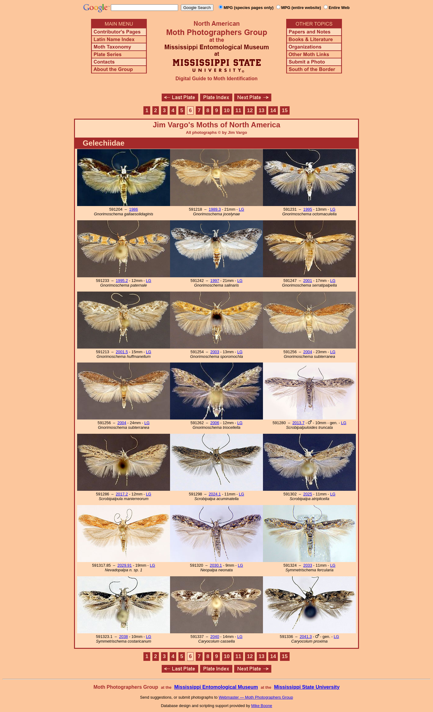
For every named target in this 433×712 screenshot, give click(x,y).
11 (238, 110)
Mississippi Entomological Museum (216, 687)
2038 (123, 636)
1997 (214, 280)
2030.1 (216, 565)
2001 (307, 280)
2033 (307, 565)
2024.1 (215, 494)
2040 (214, 636)
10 (227, 110)
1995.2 (122, 280)
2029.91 (124, 565)
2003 (214, 351)
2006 (214, 422)
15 (285, 110)
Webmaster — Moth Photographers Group (256, 697)
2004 (307, 351)
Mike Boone (261, 705)
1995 (307, 209)
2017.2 (122, 494)
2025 (307, 494)
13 (262, 110)
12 (250, 110)
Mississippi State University (307, 687)
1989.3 (215, 209)
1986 (133, 209)
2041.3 (306, 636)
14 (273, 110)
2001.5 (122, 351)
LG (241, 209)
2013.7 (298, 422)
